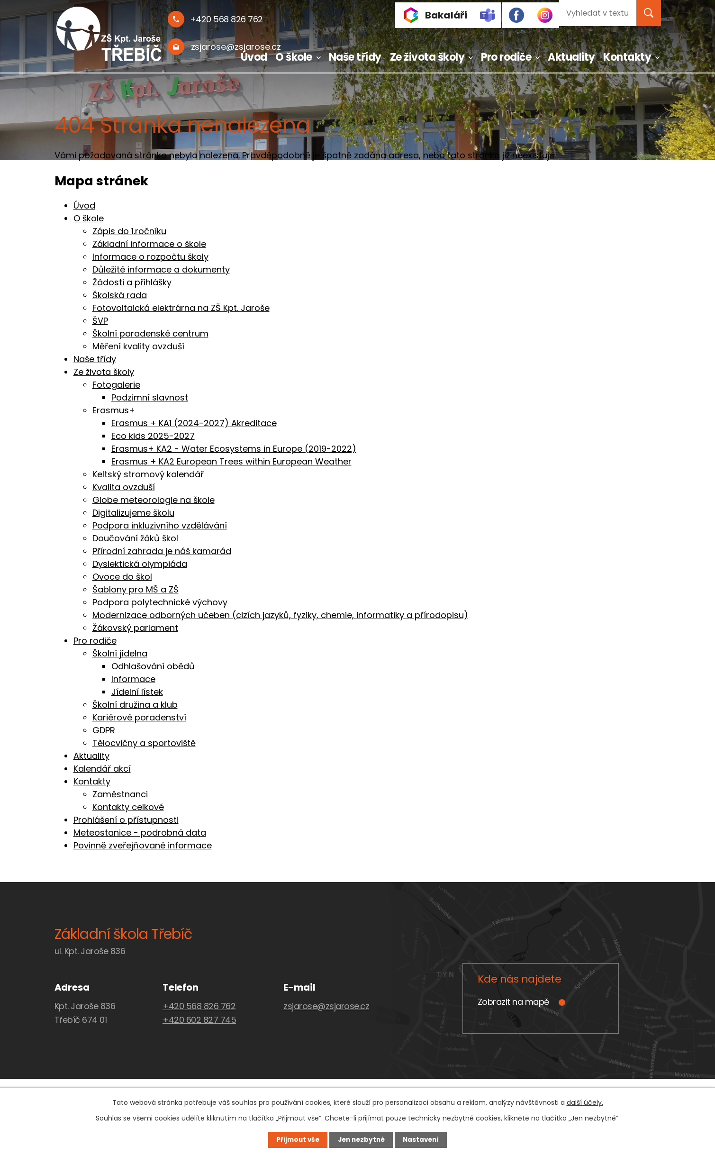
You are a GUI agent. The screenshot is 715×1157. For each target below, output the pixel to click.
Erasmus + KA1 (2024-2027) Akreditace (194, 423)
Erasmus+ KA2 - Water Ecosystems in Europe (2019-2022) (233, 449)
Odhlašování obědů (153, 666)
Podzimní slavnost (149, 397)
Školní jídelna (119, 653)
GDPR (103, 730)
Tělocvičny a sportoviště (144, 743)
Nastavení (427, 1139)
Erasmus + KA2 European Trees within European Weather (231, 461)
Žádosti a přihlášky (132, 282)
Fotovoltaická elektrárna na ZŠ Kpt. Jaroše (181, 308)
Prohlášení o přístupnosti (126, 820)
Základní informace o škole (149, 244)
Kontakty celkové (128, 807)
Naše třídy (355, 57)
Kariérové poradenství (139, 717)
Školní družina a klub (135, 705)
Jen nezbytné (361, 1139)
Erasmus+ (113, 410)
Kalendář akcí (102, 768)
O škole (293, 57)
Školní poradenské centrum (150, 333)
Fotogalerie (116, 385)
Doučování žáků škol (135, 538)
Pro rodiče (506, 57)
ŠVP (100, 321)
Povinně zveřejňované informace (142, 845)
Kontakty (627, 57)
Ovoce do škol (122, 577)
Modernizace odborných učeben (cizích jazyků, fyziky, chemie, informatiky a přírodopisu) (280, 615)
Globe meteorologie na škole (153, 500)
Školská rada (119, 295)
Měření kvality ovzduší (138, 346)
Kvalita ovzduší (123, 487)
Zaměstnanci (120, 794)
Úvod (254, 57)
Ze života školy (427, 57)
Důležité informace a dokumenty (161, 269)
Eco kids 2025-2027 (153, 436)
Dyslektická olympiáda (139, 564)
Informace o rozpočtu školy (150, 257)
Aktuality (571, 57)
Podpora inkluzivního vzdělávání (159, 525)
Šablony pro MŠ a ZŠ (135, 589)
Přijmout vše (292, 1139)
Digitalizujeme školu (133, 513)
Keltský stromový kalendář (148, 474)
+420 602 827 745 (199, 1020)
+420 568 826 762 (199, 1006)
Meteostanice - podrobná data (139, 832)
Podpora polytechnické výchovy (159, 602)
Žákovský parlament (135, 628)
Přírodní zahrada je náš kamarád (161, 551)
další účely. (585, 1101)
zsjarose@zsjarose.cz (326, 1006)
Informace (133, 679)
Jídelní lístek (137, 692)
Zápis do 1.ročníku (129, 231)
